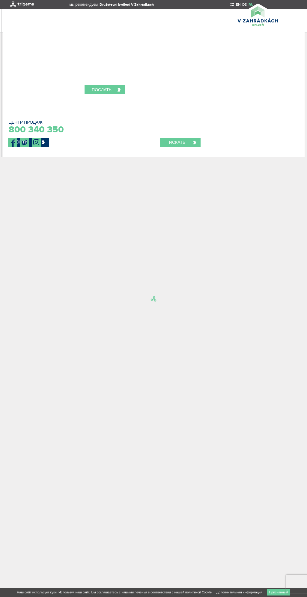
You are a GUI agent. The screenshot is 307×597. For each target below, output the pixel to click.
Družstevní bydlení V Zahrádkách (127, 4)
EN (238, 4)
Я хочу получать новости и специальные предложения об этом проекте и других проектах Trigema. (75, 389)
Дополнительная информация (239, 592)
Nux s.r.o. (34, 556)
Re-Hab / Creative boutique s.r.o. (53, 550)
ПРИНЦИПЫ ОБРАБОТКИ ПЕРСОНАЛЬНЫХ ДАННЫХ (110, 545)
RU (251, 4)
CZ (232, 4)
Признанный (278, 592)
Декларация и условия (31, 545)
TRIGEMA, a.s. (26, 540)
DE (244, 4)
